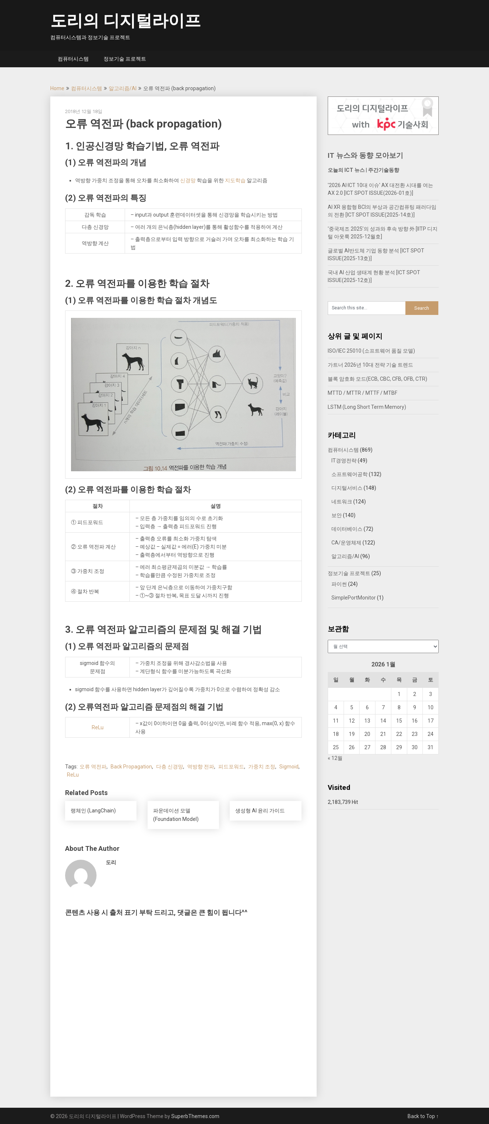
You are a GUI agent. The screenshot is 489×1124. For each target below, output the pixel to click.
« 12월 (335, 758)
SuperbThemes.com (195, 1116)
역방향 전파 (200, 767)
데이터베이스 (346, 529)
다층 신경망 (169, 767)
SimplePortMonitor (353, 598)
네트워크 (341, 502)
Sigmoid (289, 767)
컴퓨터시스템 (73, 59)
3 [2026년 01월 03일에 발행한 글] (430, 694)
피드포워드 (231, 767)
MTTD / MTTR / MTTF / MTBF (362, 393)
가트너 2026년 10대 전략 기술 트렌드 (370, 365)
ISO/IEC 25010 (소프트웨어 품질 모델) (371, 351)
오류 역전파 (93, 767)
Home (57, 88)
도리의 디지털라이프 (125, 20)
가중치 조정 (261, 767)
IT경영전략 (344, 460)
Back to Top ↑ (423, 1116)
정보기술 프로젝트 (125, 59)
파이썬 (339, 584)
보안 (336, 515)
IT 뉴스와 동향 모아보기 (365, 155)
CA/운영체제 (346, 543)
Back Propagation (131, 767)
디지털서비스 (346, 488)
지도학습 (235, 180)
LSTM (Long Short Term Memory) (367, 407)
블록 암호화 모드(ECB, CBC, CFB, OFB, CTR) (377, 379)
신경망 (188, 180)
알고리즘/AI (122, 88)
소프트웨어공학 (349, 474)
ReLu (98, 727)
